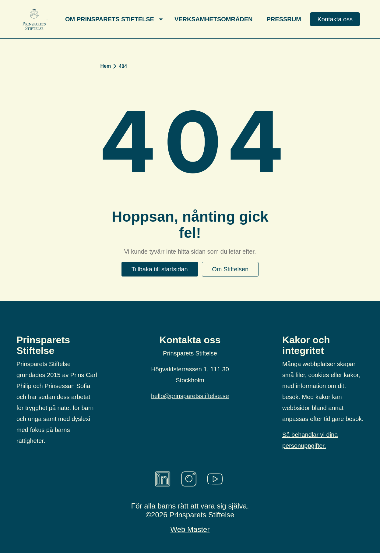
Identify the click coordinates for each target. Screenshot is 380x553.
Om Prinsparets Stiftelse (109, 19)
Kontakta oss (335, 19)
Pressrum (284, 19)
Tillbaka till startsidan (160, 269)
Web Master (190, 529)
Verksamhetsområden (213, 19)
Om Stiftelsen (230, 269)
